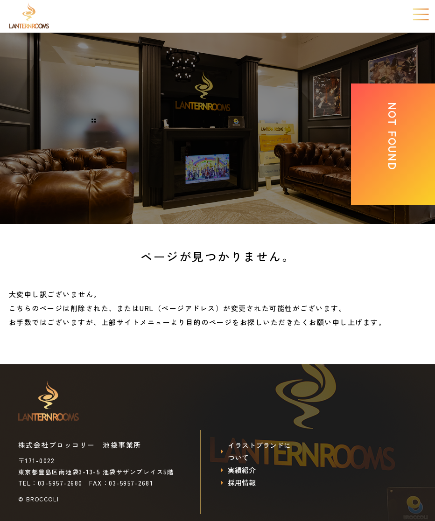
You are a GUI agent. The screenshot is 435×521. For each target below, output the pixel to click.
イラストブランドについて (259, 452)
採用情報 (242, 483)
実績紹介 (242, 471)
